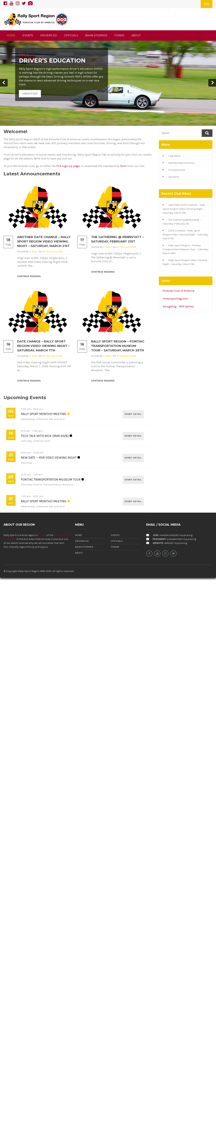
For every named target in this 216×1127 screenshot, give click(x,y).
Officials (117, 541)
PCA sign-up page (68, 166)
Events (115, 535)
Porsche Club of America (178, 290)
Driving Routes (176, 169)
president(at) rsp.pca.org (181, 539)
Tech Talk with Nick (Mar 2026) (45, 436)
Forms (115, 546)
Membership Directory (181, 162)
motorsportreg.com (175, 298)
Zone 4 (42, 535)
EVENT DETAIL (133, 414)
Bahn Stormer (84, 546)
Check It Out (30, 93)
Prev (4, 83)
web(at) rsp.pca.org (175, 543)
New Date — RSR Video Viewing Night (49, 458)
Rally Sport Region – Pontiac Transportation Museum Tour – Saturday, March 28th (117, 346)
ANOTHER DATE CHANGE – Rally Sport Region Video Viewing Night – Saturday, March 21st (44, 241)
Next (212, 83)
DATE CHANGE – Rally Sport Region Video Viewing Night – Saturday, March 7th (43, 346)
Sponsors (173, 176)
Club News (174, 155)
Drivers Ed (82, 541)
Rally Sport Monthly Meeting (43, 414)
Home (78, 535)
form (123, 166)
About (79, 552)
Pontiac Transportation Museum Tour (51, 479)
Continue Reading (29, 276)
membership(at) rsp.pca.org (175, 535)
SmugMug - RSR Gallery (178, 306)
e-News (33, 251)
